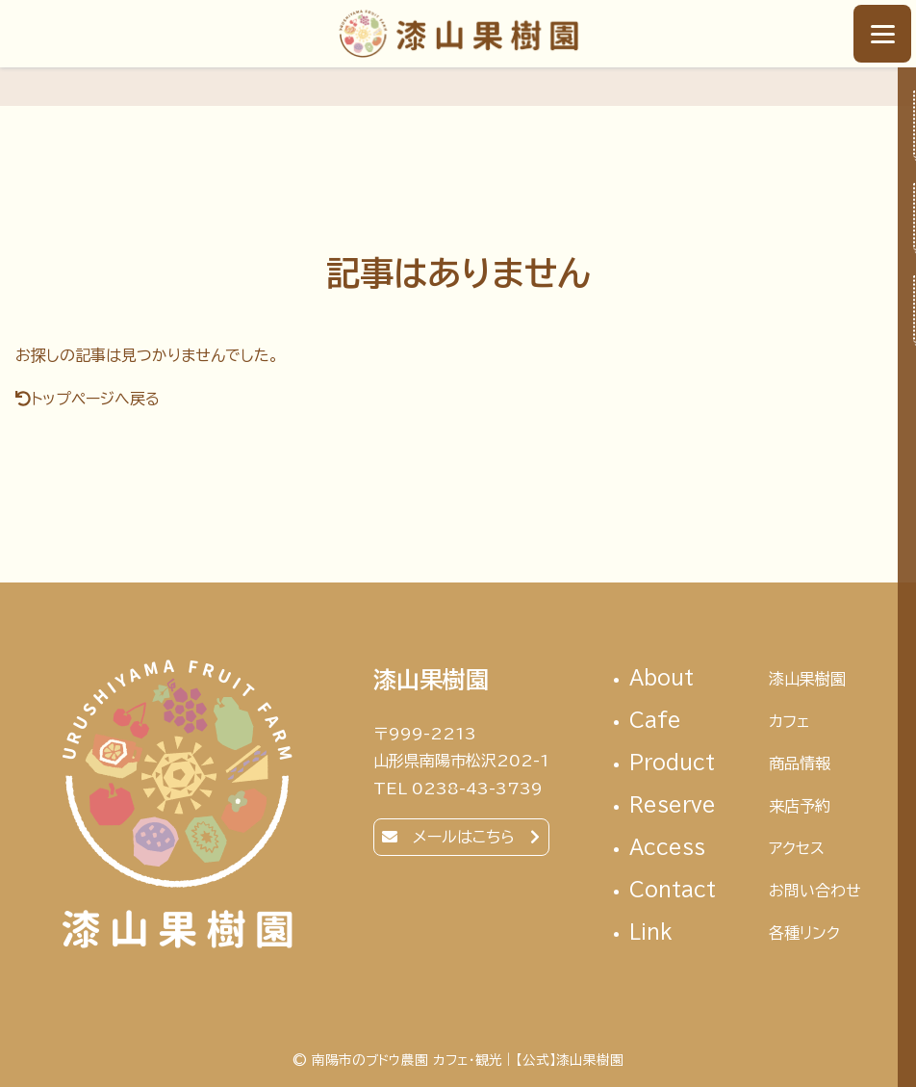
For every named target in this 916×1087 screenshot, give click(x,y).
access (745, 849)
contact (745, 891)
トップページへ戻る (95, 398)
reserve (745, 806)
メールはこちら (464, 836)
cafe (745, 722)
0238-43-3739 (477, 788)
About (745, 679)
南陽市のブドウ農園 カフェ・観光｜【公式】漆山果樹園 (458, 34)
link (745, 933)
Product (745, 764)
